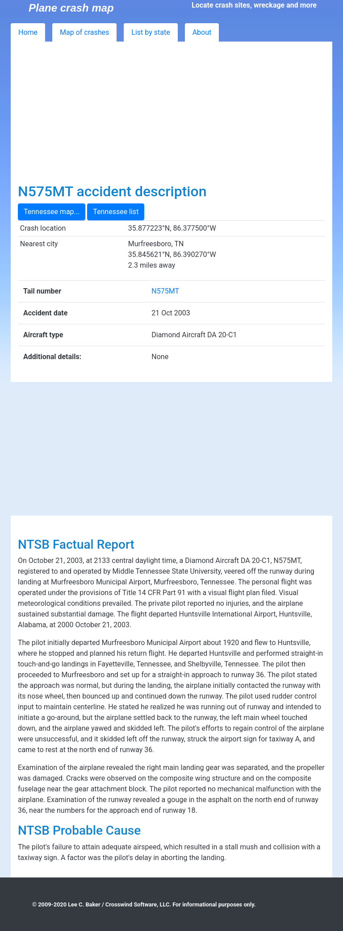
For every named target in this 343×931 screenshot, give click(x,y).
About (202, 32)
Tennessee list (115, 211)
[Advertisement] (171, 116)
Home (28, 32)
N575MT (165, 291)
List (150, 32)
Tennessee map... (51, 211)
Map (84, 32)
